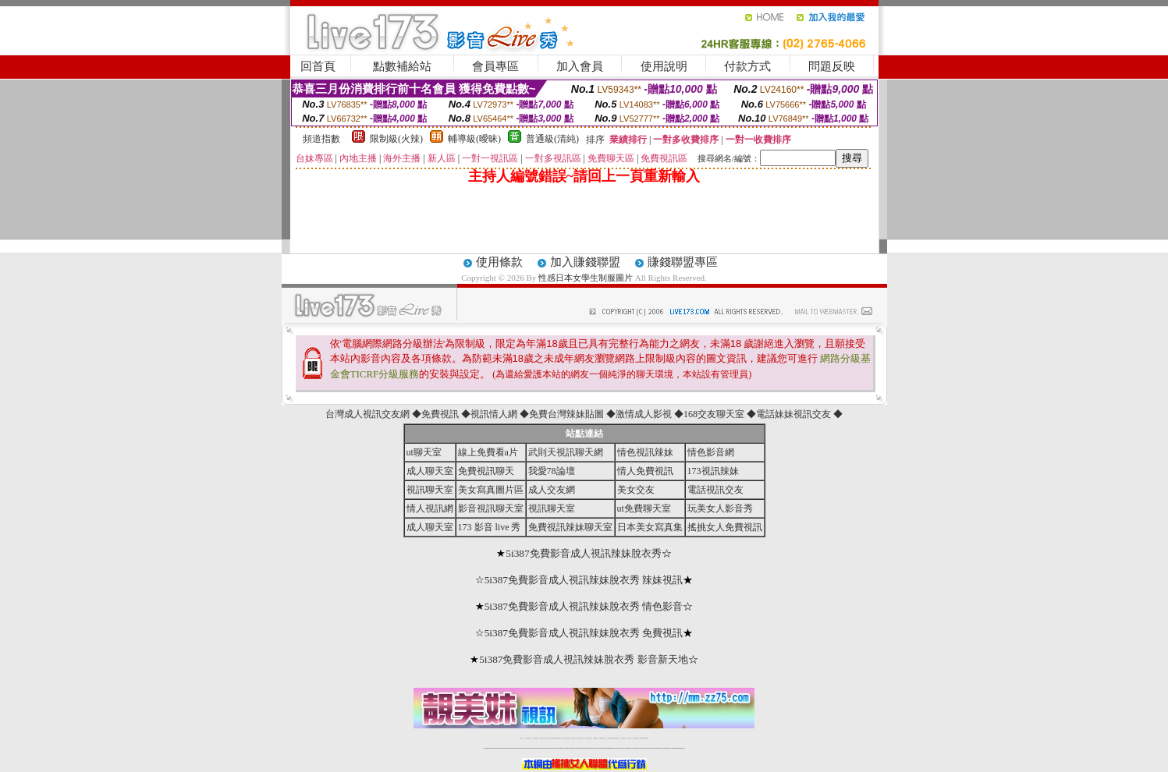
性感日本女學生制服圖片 (585, 277)
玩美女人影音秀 (720, 508)
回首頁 (317, 66)
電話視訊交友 (715, 489)
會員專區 (495, 66)
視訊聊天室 (429, 489)
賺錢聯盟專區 (683, 262)
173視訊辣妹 (713, 471)
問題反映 (831, 66)
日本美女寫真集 (650, 527)
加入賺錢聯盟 (585, 262)
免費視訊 (440, 414)
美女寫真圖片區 (491, 489)
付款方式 (747, 66)
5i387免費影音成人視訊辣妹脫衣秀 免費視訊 (584, 633)
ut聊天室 (424, 452)
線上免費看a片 (488, 452)
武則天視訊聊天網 (565, 452)
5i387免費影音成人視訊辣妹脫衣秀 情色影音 (584, 606)
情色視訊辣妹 (645, 452)
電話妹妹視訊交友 (793, 414)
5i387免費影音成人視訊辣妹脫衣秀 (583, 553)
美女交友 (636, 489)
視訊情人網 (493, 414)
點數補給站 (402, 66)
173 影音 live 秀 (489, 527)
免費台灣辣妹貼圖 (566, 414)
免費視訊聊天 (486, 471)
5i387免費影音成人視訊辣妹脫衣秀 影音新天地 (583, 659)
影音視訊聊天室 (491, 508)
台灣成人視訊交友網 (367, 414)
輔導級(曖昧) (474, 138)
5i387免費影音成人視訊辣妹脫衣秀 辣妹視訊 (584, 580)
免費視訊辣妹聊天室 (570, 527)
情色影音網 (710, 452)
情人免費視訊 (645, 471)
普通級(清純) (552, 138)
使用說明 (664, 66)
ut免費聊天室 (644, 508)
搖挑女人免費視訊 (724, 527)
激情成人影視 (644, 414)
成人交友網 (551, 489)
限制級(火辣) (396, 138)
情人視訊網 (429, 508)
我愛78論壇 (551, 471)
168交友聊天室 (713, 414)
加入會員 (579, 66)
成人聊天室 (429, 471)
